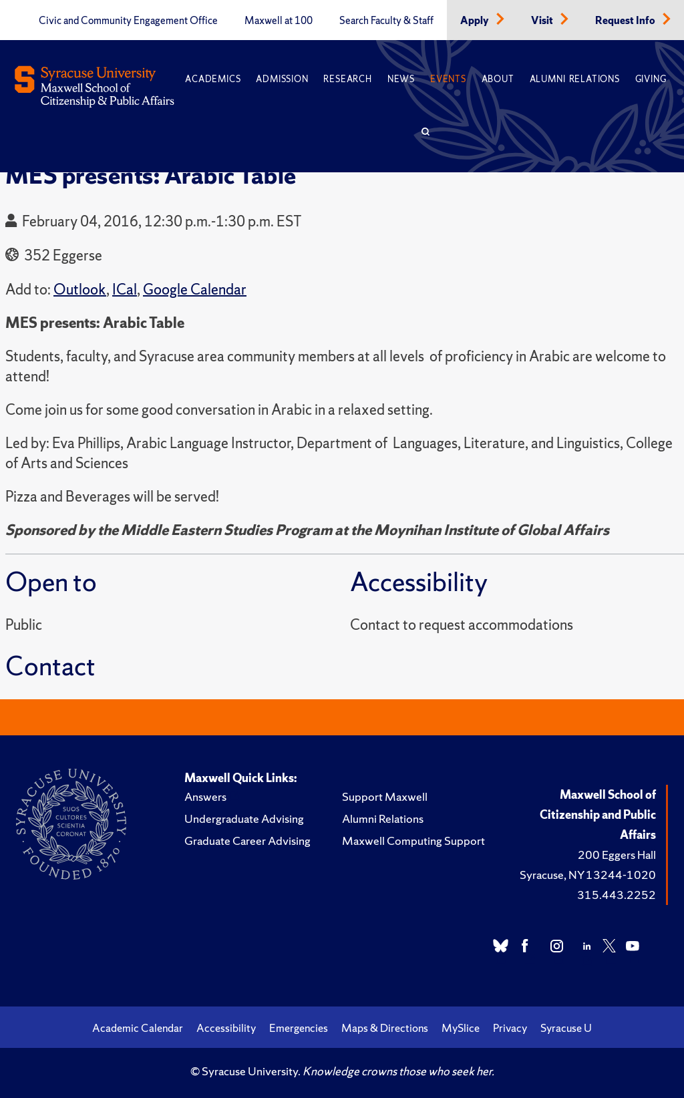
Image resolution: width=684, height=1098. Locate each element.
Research (347, 79)
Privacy (510, 1028)
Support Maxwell (385, 796)
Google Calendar (194, 289)
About (498, 79)
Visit (543, 20)
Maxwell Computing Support (413, 840)
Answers (205, 796)
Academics (212, 79)
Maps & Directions (384, 1028)
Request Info (626, 20)
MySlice (461, 1028)
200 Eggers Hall (617, 854)
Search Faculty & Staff (386, 20)
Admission (282, 79)
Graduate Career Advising (247, 840)
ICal (124, 289)
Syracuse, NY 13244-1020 (588, 874)
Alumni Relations (575, 79)
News (401, 79)
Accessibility (226, 1028)
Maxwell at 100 (278, 20)
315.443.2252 (616, 894)
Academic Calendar (137, 1028)
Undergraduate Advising (244, 818)
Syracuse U (566, 1028)
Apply (475, 20)
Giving (651, 79)
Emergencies (298, 1028)
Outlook (79, 289)
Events (448, 79)
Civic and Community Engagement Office (128, 20)
